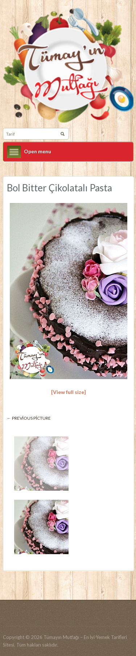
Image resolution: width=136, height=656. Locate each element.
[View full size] (68, 392)
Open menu (37, 151)
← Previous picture (29, 418)
